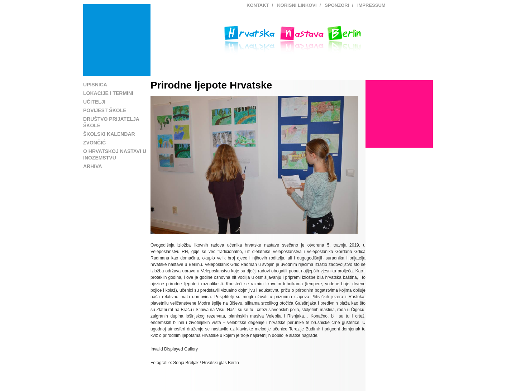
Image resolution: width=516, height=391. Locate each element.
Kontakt (258, 5)
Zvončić (94, 143)
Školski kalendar (109, 134)
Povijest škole (104, 110)
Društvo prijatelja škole (111, 122)
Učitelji (94, 102)
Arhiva (92, 166)
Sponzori (337, 5)
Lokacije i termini (108, 93)
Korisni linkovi (297, 5)
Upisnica (95, 84)
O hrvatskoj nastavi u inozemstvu (114, 154)
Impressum (371, 5)
